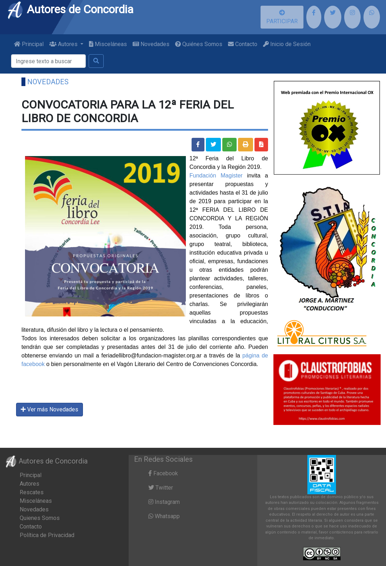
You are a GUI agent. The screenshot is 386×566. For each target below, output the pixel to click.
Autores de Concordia (70, 9)
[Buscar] (48, 61)
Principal (29, 44)
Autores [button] (64, 44)
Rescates (32, 492)
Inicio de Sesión (287, 44)
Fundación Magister (216, 175)
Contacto (242, 44)
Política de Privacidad (47, 535)
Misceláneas (108, 44)
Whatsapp (164, 516)
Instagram (164, 502)
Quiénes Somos (198, 44)
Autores (29, 483)
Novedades (151, 44)
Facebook (163, 473)
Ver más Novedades (49, 409)
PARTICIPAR (282, 17)
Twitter (160, 487)
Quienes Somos (40, 518)
